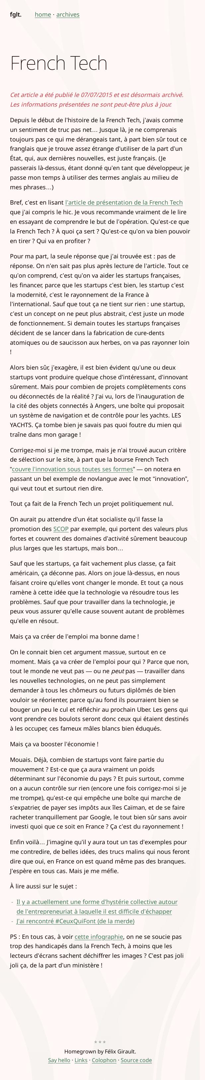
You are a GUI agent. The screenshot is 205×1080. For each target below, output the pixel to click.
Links (81, 1060)
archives (68, 14)
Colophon (104, 1060)
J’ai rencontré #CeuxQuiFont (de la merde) (75, 921)
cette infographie (99, 937)
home (43, 14)
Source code (136, 1060)
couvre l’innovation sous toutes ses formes (72, 469)
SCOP (61, 529)
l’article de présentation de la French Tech (124, 202)
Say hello (59, 1060)
